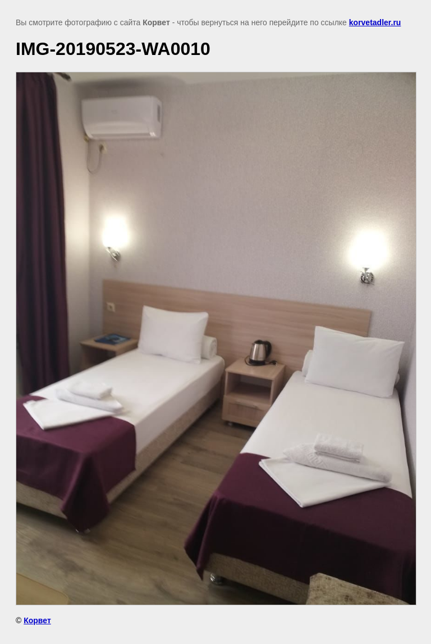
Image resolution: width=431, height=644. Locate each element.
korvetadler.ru (375, 22)
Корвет (37, 620)
